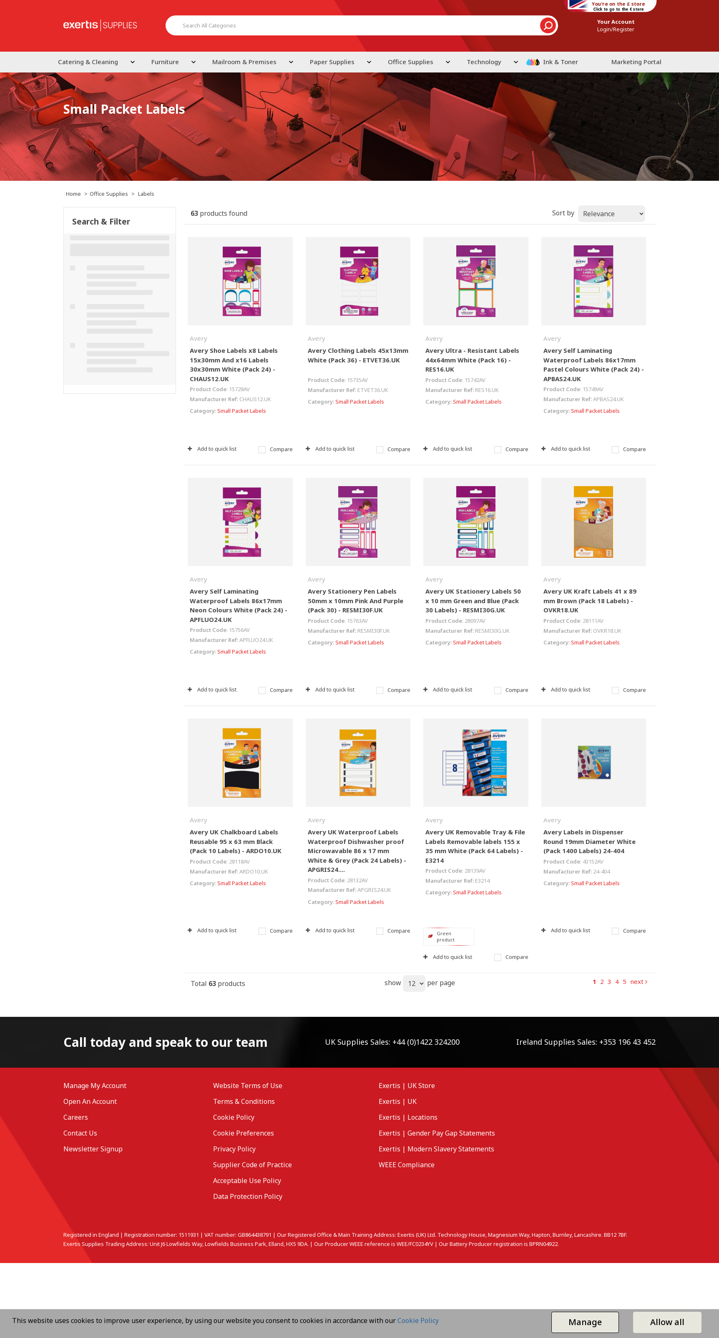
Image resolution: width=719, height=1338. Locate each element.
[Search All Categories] (362, 25)
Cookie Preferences (243, 1133)
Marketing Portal (636, 61)
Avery (198, 338)
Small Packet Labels (241, 410)
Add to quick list (212, 448)
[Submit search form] (548, 25)
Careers (75, 1117)
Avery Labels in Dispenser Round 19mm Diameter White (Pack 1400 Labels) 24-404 (589, 841)
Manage (585, 1322)
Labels (146, 193)
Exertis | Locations (408, 1117)
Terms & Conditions (244, 1101)
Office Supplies (410, 61)
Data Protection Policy (247, 1196)
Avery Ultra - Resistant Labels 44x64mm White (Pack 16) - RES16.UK (472, 359)
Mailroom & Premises (244, 61)
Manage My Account (94, 1085)
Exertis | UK (398, 1101)
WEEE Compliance (407, 1164)
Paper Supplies (332, 61)
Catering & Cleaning (88, 61)
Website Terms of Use (247, 1085)
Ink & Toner (560, 61)
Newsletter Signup (93, 1149)
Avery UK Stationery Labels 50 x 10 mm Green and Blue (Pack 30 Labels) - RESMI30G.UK (473, 600)
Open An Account (90, 1101)
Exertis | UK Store (407, 1085)
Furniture (165, 61)
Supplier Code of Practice (252, 1164)
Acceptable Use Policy (247, 1180)
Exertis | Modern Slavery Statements (436, 1149)
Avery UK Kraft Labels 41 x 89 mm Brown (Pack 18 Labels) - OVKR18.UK (589, 600)
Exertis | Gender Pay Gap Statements (437, 1133)
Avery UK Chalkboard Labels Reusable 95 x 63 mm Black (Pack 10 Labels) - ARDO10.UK (236, 841)
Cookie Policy (233, 1117)
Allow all (667, 1322)
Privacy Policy (234, 1149)
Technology (484, 61)
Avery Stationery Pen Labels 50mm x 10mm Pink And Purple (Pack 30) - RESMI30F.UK (355, 600)
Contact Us (80, 1133)
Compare (276, 449)
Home (73, 193)
